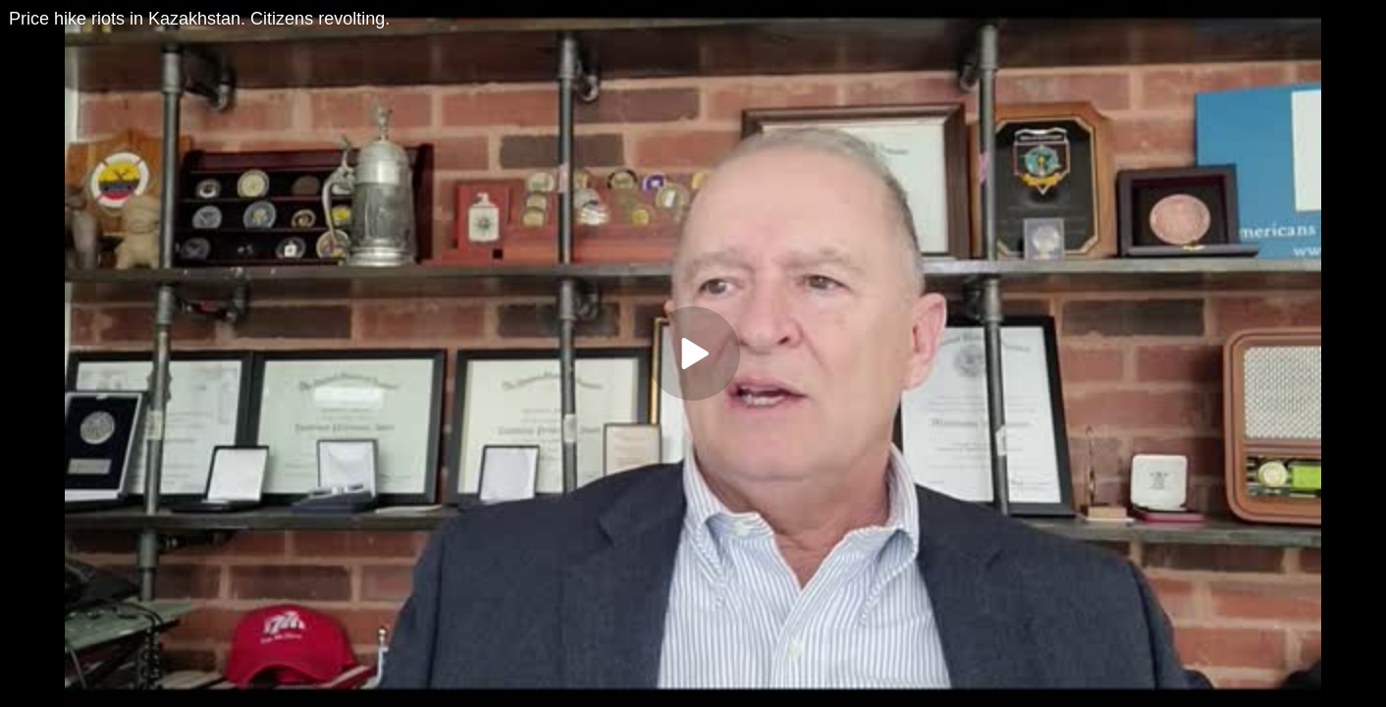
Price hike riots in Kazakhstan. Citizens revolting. (199, 18)
